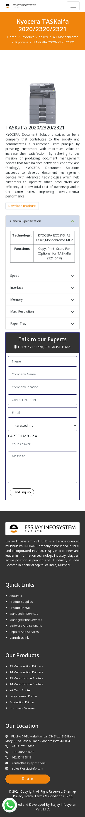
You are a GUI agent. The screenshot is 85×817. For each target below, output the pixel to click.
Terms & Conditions (49, 796)
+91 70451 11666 (57, 347)
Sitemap (70, 791)
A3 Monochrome (65, 37)
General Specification (25, 230)
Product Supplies (35, 37)
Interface (16, 297)
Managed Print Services (26, 620)
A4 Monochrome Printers (27, 684)
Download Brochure (22, 215)
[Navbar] (73, 5)
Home (12, 37)
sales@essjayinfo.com (24, 768)
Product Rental (20, 608)
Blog (69, 796)
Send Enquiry (22, 492)
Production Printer (22, 702)
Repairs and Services (24, 632)
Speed (14, 285)
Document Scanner (23, 708)
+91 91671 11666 (30, 347)
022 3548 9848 (18, 757)
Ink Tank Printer (20, 690)
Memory (16, 309)
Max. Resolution (22, 321)
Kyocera (21, 42)
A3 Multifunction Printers (26, 666)
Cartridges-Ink (19, 638)
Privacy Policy (23, 796)
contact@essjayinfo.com (25, 763)
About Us (16, 596)
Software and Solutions (26, 626)
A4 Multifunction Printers (26, 672)
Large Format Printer (23, 696)
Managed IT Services (24, 614)
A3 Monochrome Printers (27, 678)
